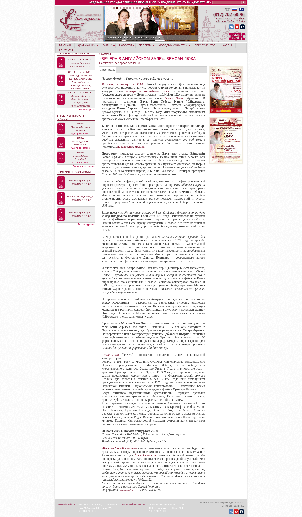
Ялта (80, 123)
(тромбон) (80, 159)
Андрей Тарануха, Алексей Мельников (80, 64)
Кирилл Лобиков (80, 156)
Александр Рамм (81, 141)
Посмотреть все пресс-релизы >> (120, 63)
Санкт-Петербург (80, 59)
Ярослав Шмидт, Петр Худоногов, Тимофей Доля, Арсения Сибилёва (80, 100)
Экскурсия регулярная (80, 180)
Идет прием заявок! (80, 133)
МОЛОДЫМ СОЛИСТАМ (173, 45)
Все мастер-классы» (84, 166)
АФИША (107, 45)
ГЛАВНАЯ (65, 45)
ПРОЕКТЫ (145, 45)
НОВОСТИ (125, 45)
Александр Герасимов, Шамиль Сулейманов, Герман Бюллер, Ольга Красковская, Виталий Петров (80, 82)
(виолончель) (80, 144)
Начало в (80, 184)
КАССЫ (227, 45)
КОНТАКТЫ (66, 50)
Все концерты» (87, 109)
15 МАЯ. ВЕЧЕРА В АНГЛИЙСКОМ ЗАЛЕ (174, 37)
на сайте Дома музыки (131, 146)
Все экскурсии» (86, 224)
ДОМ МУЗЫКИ (87, 45)
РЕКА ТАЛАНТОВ (205, 45)
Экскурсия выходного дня (80, 196)
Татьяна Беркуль (80, 127)
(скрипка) (81, 130)
